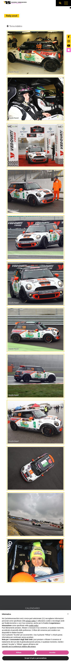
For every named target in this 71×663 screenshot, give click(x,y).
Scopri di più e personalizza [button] (35, 658)
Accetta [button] (52, 652)
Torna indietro (14, 26)
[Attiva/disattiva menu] (66, 3)
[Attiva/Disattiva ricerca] (60, 3)
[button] (68, 614)
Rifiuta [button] (18, 652)
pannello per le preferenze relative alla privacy (19, 646)
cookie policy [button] (33, 625)
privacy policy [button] (31, 621)
